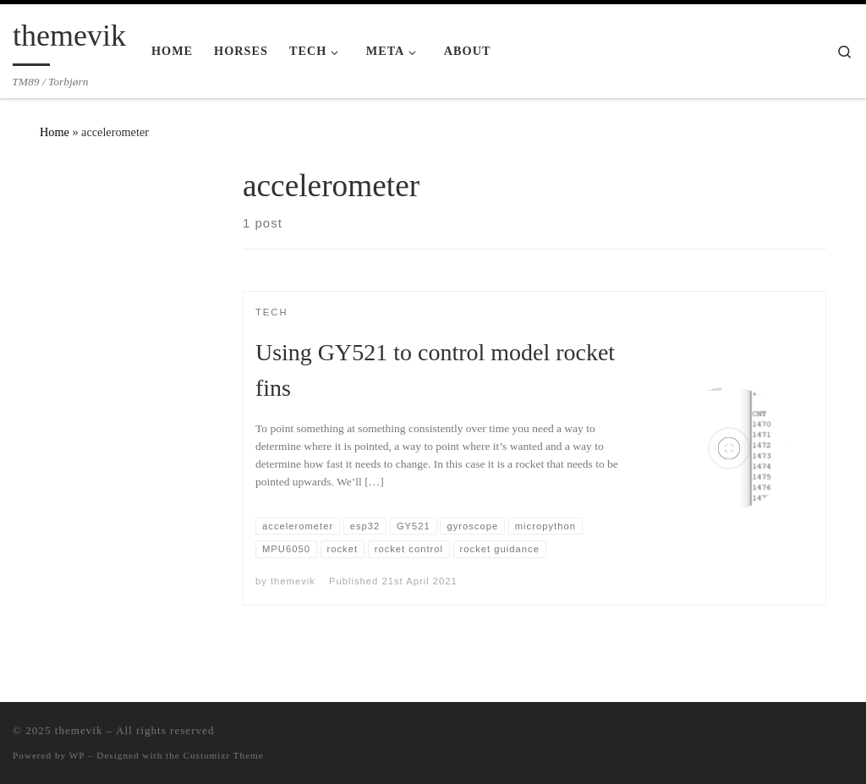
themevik (293, 581)
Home (54, 132)
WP (77, 755)
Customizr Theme (224, 755)
